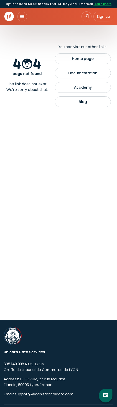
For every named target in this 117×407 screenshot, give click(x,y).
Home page (83, 58)
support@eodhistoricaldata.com (44, 394)
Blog (83, 101)
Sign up (103, 16)
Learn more (103, 4)
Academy (83, 87)
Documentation (82, 73)
